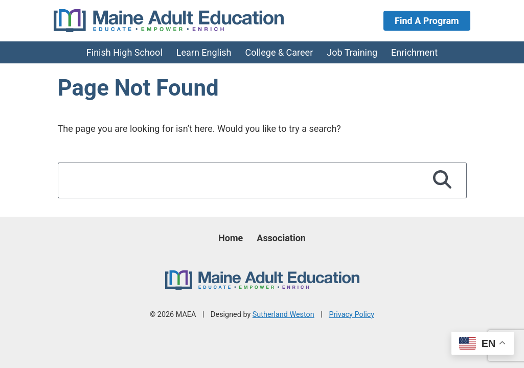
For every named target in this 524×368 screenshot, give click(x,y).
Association (281, 238)
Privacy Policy (351, 314)
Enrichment (414, 52)
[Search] (442, 180)
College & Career (279, 52)
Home (230, 238)
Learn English (204, 52)
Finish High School (124, 52)
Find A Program (427, 20)
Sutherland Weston (283, 314)
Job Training (352, 52)
